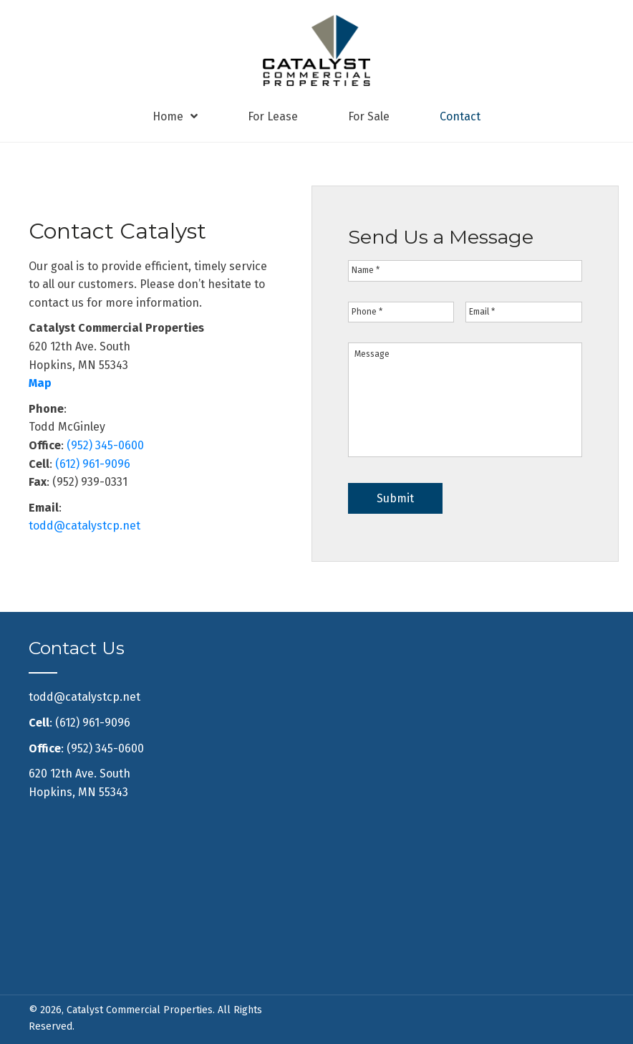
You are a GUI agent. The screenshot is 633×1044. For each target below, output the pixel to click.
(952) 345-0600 (105, 445)
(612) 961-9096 (92, 464)
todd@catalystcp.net (84, 525)
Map (40, 383)
